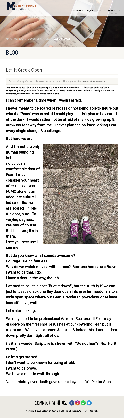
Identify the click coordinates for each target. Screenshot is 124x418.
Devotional (87, 81)
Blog (79, 81)
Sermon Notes (99, 81)
